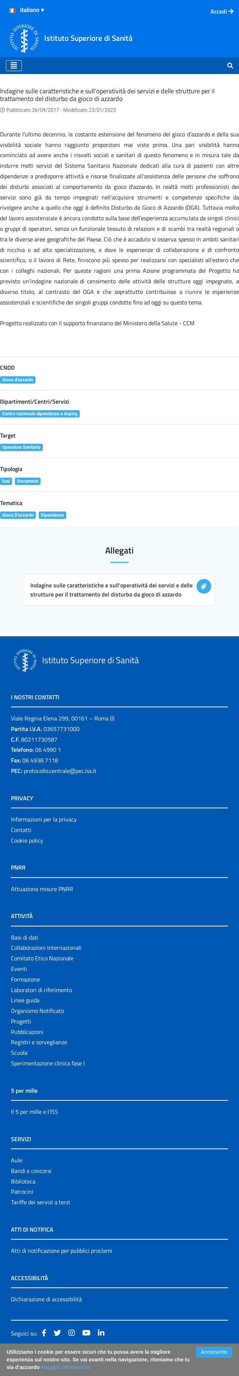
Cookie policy (27, 840)
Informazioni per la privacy (44, 819)
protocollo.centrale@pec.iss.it (60, 770)
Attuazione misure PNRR (42, 889)
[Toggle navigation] (14, 65)
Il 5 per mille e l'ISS (34, 1111)
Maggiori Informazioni (65, 1367)
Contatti (21, 829)
